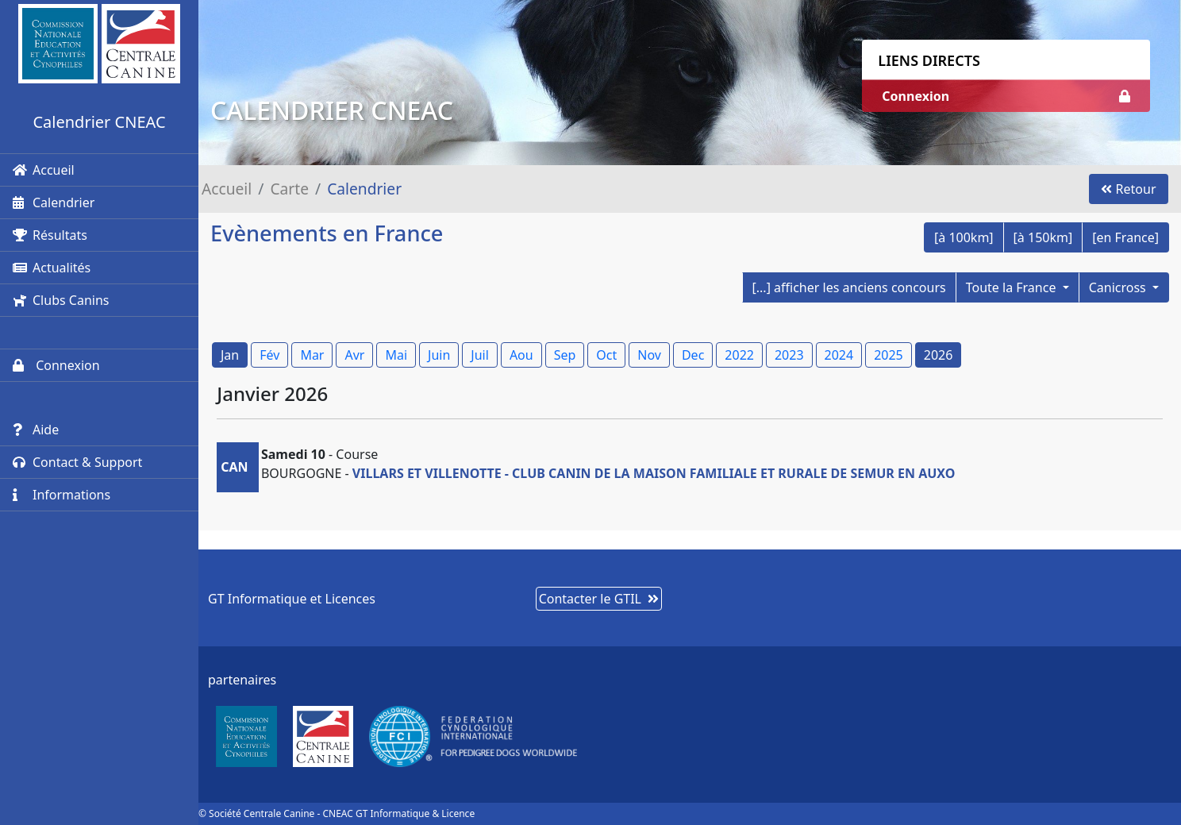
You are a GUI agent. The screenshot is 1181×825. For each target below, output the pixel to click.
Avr (354, 355)
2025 (888, 355)
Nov (649, 355)
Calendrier (53, 202)
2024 (839, 355)
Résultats (50, 235)
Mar (312, 355)
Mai (396, 355)
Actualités (51, 267)
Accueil (44, 169)
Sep (565, 355)
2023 (789, 355)
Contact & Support (77, 462)
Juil (480, 355)
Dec (693, 355)
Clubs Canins (61, 300)
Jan (230, 355)
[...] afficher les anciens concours (849, 287)
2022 (739, 355)
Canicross (1119, 287)
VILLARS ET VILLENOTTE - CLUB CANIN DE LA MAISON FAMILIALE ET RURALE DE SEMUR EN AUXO (654, 473)
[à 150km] (1043, 237)
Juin (439, 355)
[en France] (1125, 237)
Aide (36, 429)
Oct (606, 355)
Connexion (56, 365)
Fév (269, 355)
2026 (938, 355)
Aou (521, 355)
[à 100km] (964, 237)
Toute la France (1013, 287)
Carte (289, 188)
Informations (61, 494)
